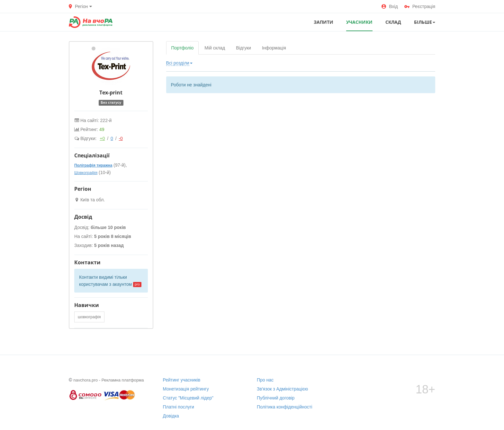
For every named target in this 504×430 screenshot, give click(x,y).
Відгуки (243, 47)
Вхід (390, 6)
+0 (102, 138)
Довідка (171, 415)
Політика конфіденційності (284, 406)
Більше (424, 22)
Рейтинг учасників (182, 379)
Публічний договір (275, 397)
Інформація (274, 47)
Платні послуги (178, 406)
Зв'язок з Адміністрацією (282, 388)
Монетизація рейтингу (186, 388)
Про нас (265, 379)
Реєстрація (419, 6)
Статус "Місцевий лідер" (188, 397)
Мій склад (214, 47)
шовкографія (89, 317)
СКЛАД (393, 22)
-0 (120, 138)
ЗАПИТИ (323, 22)
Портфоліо (182, 47)
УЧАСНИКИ (359, 22)
